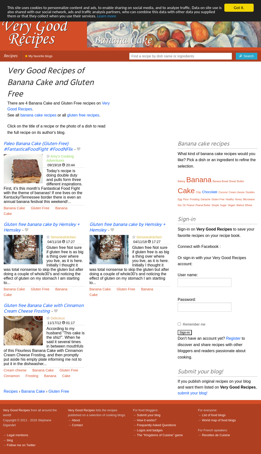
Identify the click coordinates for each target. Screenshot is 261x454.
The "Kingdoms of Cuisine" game (160, 435)
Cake (8, 214)
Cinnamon (12, 376)
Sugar (223, 205)
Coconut (223, 192)
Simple (215, 205)
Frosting (32, 376)
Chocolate (210, 192)
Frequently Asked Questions (156, 425)
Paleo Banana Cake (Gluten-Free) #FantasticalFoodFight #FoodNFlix (38, 146)
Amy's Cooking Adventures (60, 158)
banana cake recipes (38, 115)
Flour (186, 199)
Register (233, 338)
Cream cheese (15, 370)
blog (10, 440)
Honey (238, 199)
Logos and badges (150, 430)
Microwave (249, 199)
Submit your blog (148, 415)
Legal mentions (17, 435)
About (76, 420)
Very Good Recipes (16, 410)
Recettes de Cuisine (216, 435)
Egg (180, 199)
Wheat (248, 205)
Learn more (123, 16)
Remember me (194, 324)
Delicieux (58, 318)
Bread (232, 181)
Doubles (250, 192)
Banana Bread (220, 181)
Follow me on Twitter (21, 445)
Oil (184, 205)
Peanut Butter (203, 205)
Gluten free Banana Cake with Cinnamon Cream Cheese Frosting (44, 308)
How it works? (146, 420)
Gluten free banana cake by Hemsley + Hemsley (42, 227)
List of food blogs (214, 415)
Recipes (10, 56)
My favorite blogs (39, 56)
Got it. (239, 7)
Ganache (206, 199)
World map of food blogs (219, 420)
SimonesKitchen (63, 237)
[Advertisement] (129, 177)
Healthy (230, 199)
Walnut (240, 205)
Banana (61, 208)
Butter (240, 181)
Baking (181, 181)
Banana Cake (14, 208)
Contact (77, 425)
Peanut (191, 205)
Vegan (231, 205)
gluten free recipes (83, 115)
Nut (180, 205)
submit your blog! (192, 393)
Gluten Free (40, 208)
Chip (198, 192)
